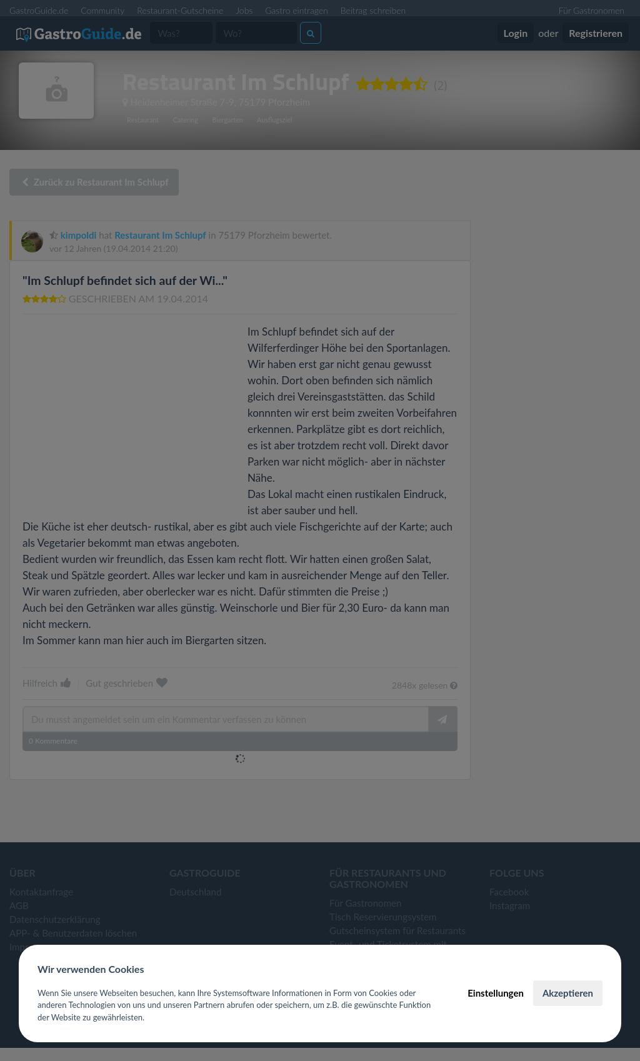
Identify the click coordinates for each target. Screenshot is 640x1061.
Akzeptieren (567, 993)
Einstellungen (496, 993)
